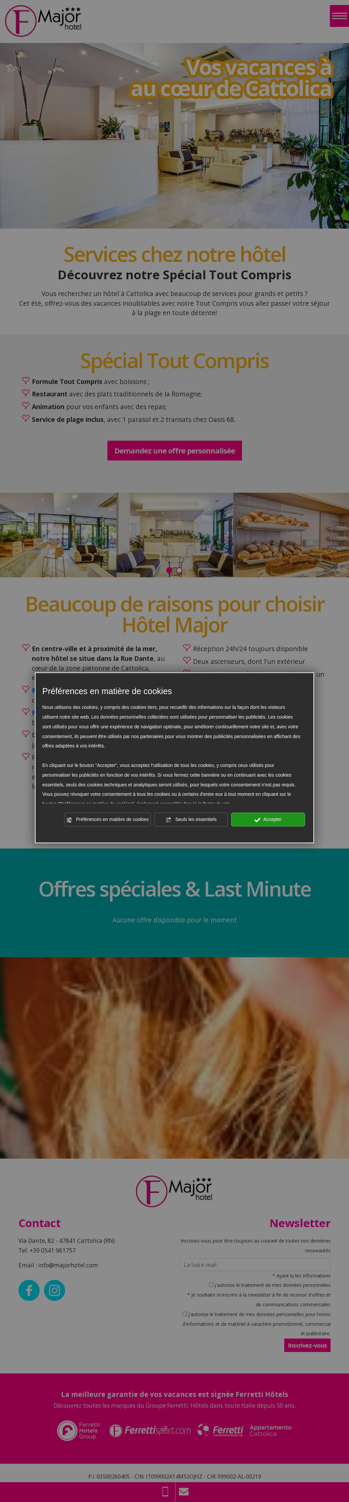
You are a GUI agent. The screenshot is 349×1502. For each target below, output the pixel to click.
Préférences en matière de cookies (107, 820)
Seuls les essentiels (191, 820)
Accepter (268, 820)
